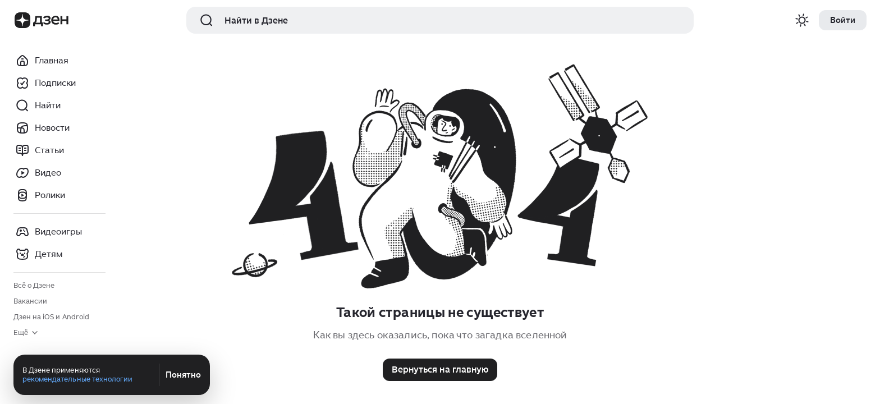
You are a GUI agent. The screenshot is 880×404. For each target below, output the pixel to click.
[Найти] (59, 105)
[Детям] (59, 254)
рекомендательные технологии (77, 379)
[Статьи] (59, 150)
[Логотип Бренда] (22, 20)
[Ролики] (59, 195)
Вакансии (30, 301)
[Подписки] (59, 83)
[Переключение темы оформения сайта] (802, 20)
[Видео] (59, 173)
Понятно (183, 375)
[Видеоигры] (59, 232)
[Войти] (843, 20)
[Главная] (59, 60)
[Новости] (59, 128)
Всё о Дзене (33, 285)
